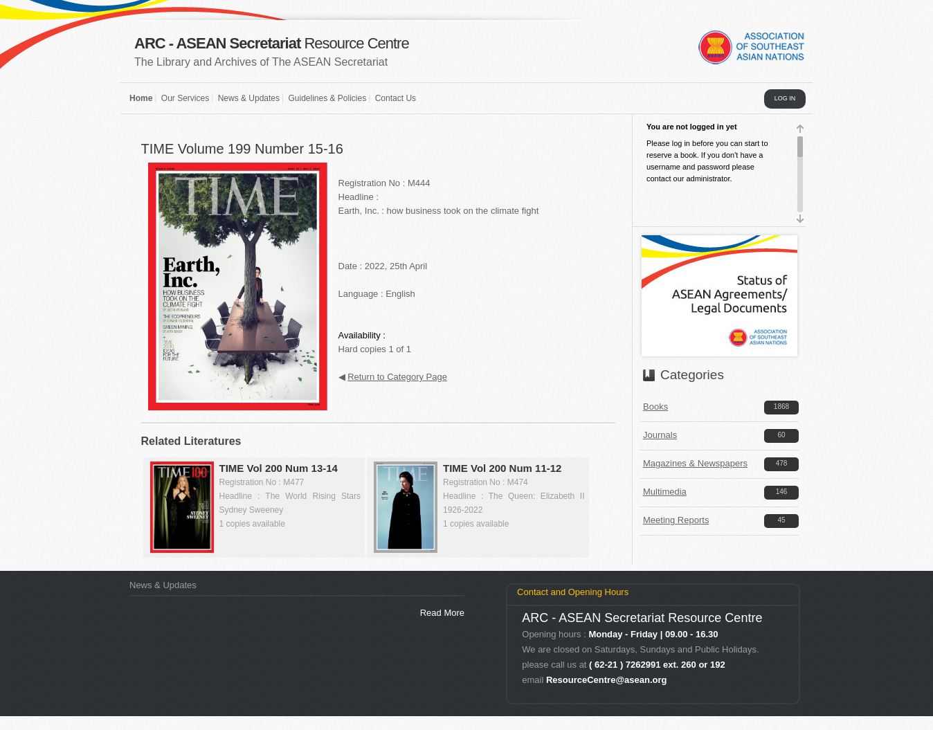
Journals (660, 435)
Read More (442, 613)
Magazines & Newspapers (695, 463)
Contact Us (395, 98)
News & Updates (249, 98)
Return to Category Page (397, 377)
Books (655, 406)
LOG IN (785, 98)
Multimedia (665, 491)
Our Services (185, 98)
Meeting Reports (676, 520)
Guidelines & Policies (327, 98)
